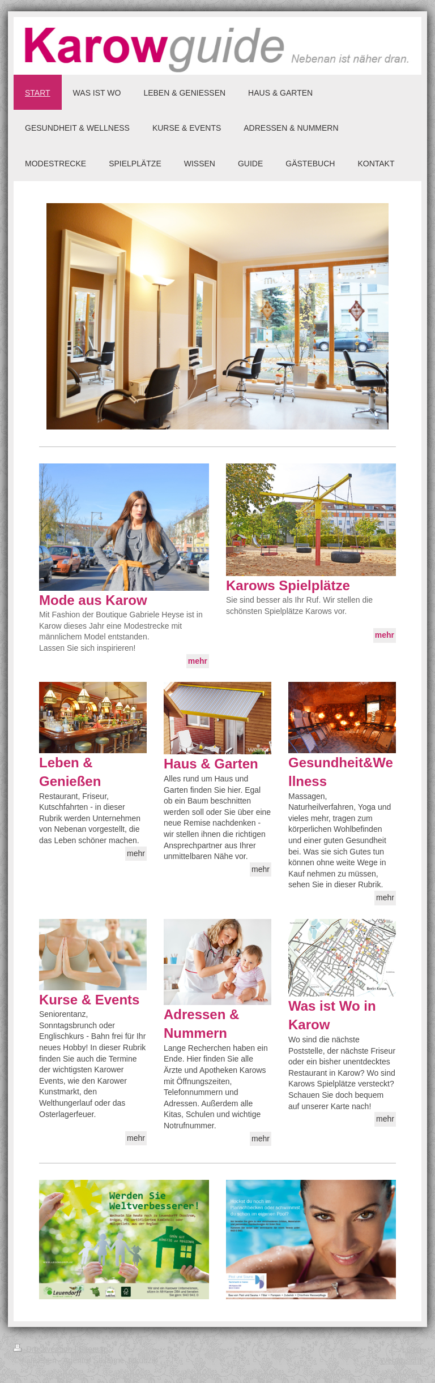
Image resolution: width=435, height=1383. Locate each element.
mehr (136, 853)
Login (411, 1349)
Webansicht (400, 1360)
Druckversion (44, 1349)
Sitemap (93, 1349)
